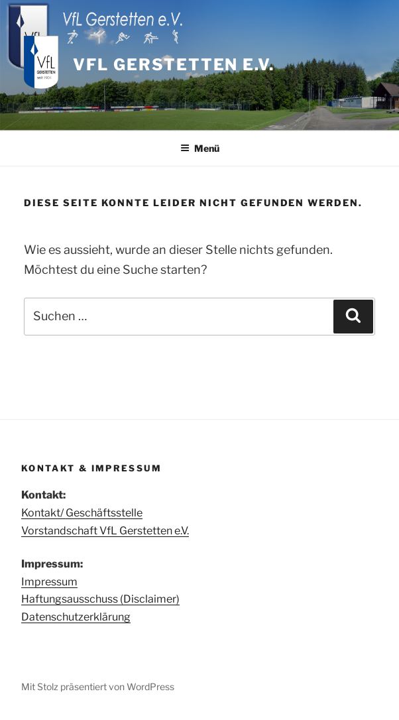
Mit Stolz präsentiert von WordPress (97, 686)
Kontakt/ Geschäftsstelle (81, 513)
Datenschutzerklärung (76, 617)
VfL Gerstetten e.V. (173, 64)
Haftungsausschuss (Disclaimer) (100, 599)
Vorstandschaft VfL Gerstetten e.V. (105, 530)
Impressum (49, 581)
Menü (199, 148)
